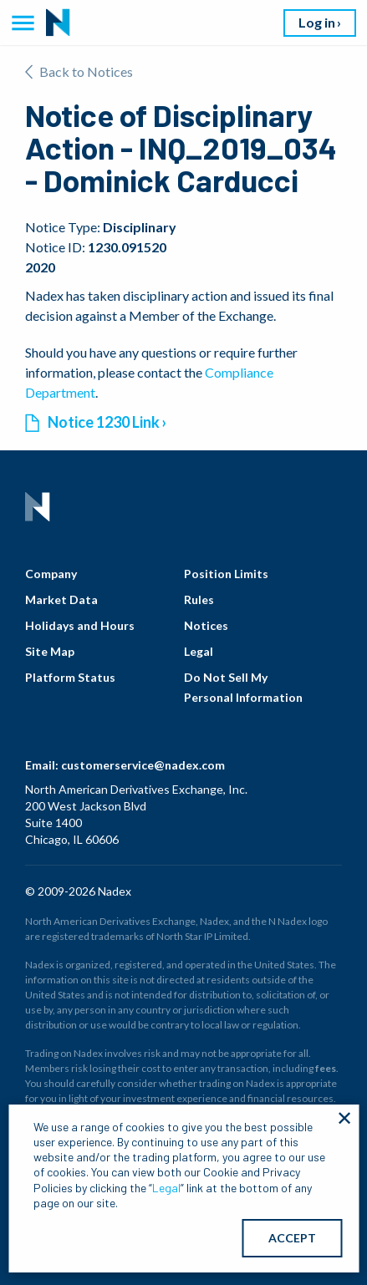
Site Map (49, 651)
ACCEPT (292, 1238)
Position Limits (226, 573)
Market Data (61, 599)
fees (325, 1068)
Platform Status (70, 677)
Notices (206, 625)
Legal (198, 651)
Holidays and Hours (80, 625)
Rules (199, 599)
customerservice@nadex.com (143, 765)
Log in (316, 22)
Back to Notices (79, 71)
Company (51, 573)
